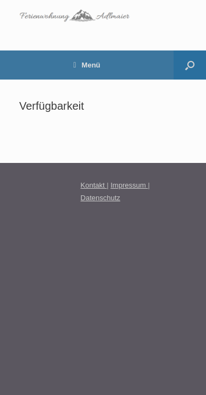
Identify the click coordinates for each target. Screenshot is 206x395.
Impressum (129, 185)
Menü (86, 65)
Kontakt (94, 185)
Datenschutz (100, 198)
